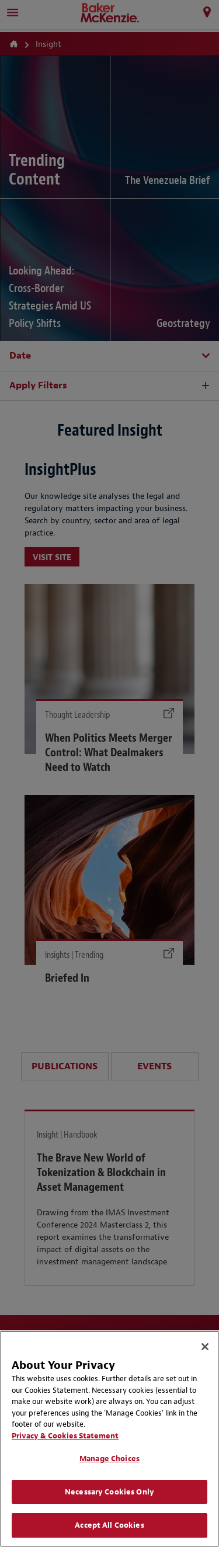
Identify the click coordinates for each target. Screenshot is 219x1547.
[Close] (205, 1347)
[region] (109, 1438)
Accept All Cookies (109, 1525)
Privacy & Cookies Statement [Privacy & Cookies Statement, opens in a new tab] (65, 1436)
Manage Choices (109, 1458)
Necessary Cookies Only (109, 1492)
